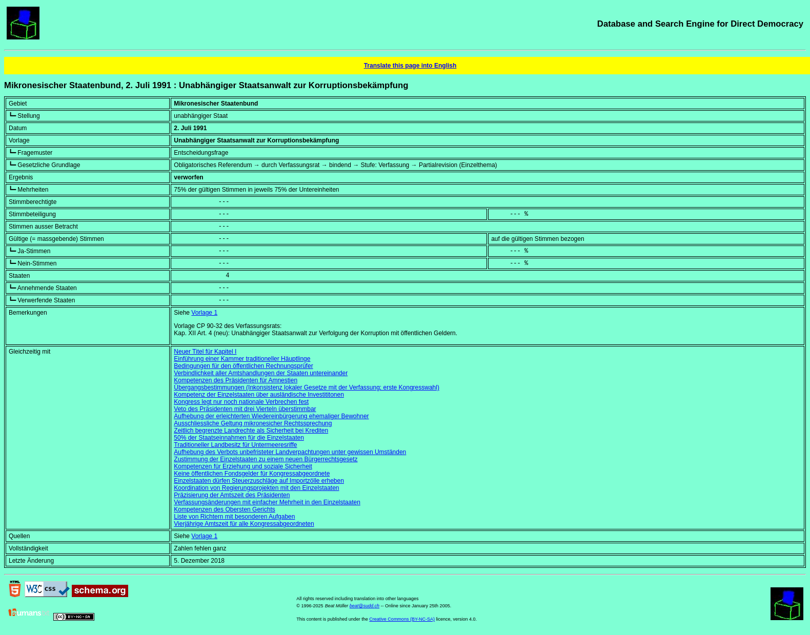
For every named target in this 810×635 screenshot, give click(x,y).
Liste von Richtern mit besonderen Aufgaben (234, 516)
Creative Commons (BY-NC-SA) (402, 619)
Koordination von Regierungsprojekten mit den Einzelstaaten (256, 487)
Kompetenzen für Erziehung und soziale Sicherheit (243, 466)
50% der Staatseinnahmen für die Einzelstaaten (239, 437)
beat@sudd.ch (364, 605)
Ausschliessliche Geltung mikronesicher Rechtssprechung (253, 423)
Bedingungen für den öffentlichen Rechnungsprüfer (243, 366)
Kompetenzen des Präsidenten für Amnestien (235, 380)
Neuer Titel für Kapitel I (205, 351)
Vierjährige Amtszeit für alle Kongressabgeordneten (244, 523)
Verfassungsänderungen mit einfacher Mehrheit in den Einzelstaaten (267, 502)
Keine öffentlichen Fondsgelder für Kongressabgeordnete (252, 473)
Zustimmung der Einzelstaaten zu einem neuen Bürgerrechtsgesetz (265, 459)
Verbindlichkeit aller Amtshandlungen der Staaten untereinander (261, 373)
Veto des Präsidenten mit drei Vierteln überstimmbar (245, 409)
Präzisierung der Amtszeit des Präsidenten (232, 495)
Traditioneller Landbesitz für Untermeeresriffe (235, 444)
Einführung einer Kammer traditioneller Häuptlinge (242, 358)
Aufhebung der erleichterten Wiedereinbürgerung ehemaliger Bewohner (271, 416)
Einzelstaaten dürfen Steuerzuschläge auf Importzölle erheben (259, 480)
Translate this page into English (410, 65)
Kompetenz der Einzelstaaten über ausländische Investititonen (259, 394)
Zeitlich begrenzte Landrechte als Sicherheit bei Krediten (251, 430)
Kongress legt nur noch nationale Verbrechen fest (241, 401)
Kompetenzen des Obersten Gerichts (224, 509)
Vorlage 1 (204, 312)
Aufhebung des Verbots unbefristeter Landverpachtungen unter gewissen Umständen (290, 452)
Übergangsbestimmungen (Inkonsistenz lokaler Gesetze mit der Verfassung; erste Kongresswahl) (306, 387)
